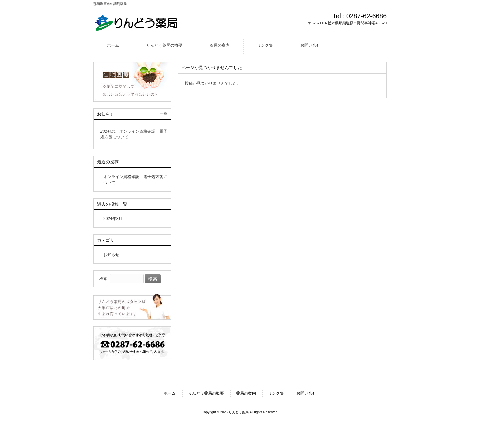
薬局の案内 (246, 393)
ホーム (170, 393)
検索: (103, 279)
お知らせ (111, 254)
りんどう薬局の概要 (206, 393)
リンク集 (276, 393)
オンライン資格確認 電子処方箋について (135, 179)
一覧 (163, 113)
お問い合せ (306, 393)
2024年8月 (112, 218)
